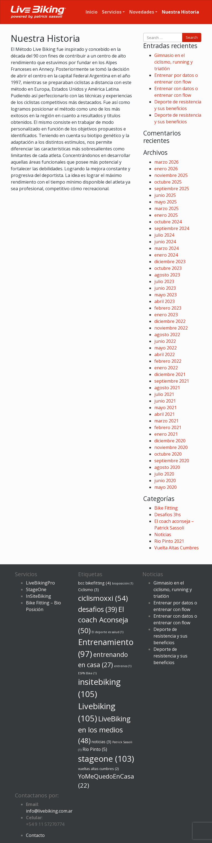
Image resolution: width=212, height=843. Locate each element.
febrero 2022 (167, 361)
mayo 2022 (165, 348)
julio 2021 (164, 394)
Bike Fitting (166, 508)
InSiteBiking (38, 596)
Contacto (35, 835)
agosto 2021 (167, 388)
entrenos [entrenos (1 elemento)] (122, 666)
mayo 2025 (165, 202)
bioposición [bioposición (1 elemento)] (122, 583)
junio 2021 (165, 401)
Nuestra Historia (180, 12)
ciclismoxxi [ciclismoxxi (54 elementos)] (103, 598)
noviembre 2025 (171, 175)
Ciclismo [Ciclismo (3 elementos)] (88, 589)
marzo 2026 (166, 162)
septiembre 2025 (171, 189)
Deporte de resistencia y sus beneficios (170, 636)
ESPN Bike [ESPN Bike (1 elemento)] (87, 673)
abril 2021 (164, 414)
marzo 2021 (166, 421)
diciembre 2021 (170, 374)
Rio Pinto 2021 (169, 541)
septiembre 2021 (171, 381)
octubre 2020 (168, 454)
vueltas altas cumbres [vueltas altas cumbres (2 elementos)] (98, 768)
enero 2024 (166, 255)
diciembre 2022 (170, 321)
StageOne (36, 589)
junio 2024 (165, 242)
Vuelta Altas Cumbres (176, 548)
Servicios (111, 12)
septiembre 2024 (171, 228)
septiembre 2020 (171, 461)
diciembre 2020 (170, 441)
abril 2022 (164, 354)
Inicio (91, 12)
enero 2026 (166, 169)
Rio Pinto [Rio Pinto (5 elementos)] (95, 749)
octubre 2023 (168, 268)
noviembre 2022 (171, 328)
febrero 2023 (167, 308)
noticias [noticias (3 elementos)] (101, 741)
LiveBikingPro (40, 583)
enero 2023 (166, 315)
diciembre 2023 (170, 262)
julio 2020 (164, 474)
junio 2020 (165, 480)
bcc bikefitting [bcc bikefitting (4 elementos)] (94, 583)
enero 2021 (166, 434)
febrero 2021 (167, 427)
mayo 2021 (165, 407)
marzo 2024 (166, 248)
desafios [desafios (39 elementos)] (97, 609)
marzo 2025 (166, 208)
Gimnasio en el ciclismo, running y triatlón (173, 62)
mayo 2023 (165, 295)
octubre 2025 (168, 182)
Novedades (141, 12)
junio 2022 (165, 341)
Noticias (162, 534)
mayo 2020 (165, 487)
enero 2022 (166, 368)
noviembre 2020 (171, 447)
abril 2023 (164, 301)
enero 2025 (166, 215)
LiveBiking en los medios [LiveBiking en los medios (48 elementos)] (104, 729)
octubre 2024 (168, 222)
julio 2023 (164, 281)
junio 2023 (165, 288)
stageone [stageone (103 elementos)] (106, 758)
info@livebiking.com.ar (49, 811)
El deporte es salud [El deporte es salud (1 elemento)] (107, 632)
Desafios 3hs (167, 514)
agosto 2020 (167, 467)
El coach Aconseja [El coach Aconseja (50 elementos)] (103, 620)
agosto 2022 (167, 335)
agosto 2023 (167, 275)
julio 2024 (164, 235)
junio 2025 (165, 195)
